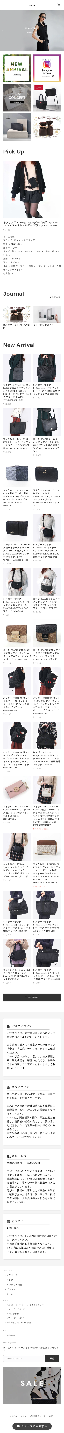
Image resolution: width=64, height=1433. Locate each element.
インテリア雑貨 (14, 1284)
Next (61, 30)
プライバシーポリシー (17, 1318)
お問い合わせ (13, 1314)
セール (10, 1294)
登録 (52, 1358)
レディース (12, 1275)
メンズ (10, 1280)
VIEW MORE (32, 997)
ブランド (11, 1289)
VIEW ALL (55, 297)
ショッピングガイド (43, 325)
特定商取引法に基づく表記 (19, 1323)
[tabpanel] (32, 219)
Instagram (11, 1335)
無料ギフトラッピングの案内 (16, 326)
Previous (2, 30)
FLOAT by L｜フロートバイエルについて (25, 1305)
